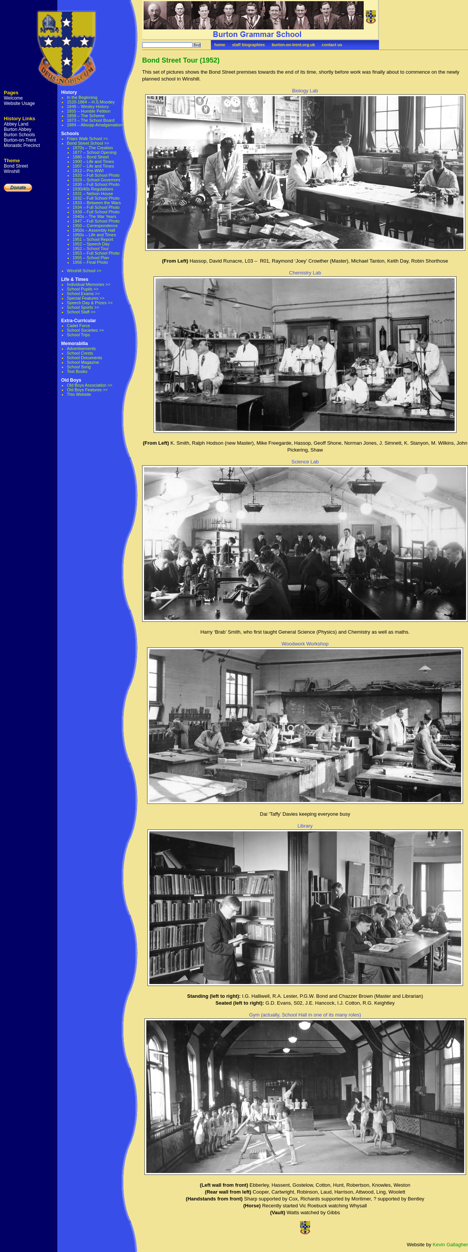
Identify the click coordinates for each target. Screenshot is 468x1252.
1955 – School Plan (91, 257)
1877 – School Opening (95, 152)
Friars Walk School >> (87, 138)
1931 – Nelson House (93, 193)
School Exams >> (83, 293)
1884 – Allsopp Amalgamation (94, 125)
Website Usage (19, 103)
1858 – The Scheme (86, 115)
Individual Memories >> (88, 284)
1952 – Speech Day (91, 244)
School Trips (78, 334)
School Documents (84, 357)
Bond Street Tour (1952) (181, 60)
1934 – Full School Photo (96, 207)
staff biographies (248, 44)
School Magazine (83, 362)
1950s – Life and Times (94, 234)
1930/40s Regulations (93, 189)
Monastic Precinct (22, 145)
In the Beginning (82, 97)
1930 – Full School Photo (96, 184)
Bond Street (16, 166)
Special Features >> (85, 298)
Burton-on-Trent (20, 140)
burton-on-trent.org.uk (293, 44)
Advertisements (81, 348)
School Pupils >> (83, 289)
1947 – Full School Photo (96, 221)
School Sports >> (83, 307)
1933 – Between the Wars (97, 202)
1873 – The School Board (91, 120)
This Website (79, 394)
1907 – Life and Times (93, 166)
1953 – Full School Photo (96, 253)
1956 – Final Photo (90, 262)
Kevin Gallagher (450, 1244)
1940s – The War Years (94, 216)
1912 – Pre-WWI (88, 170)
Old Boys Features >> (87, 389)
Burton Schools (19, 134)
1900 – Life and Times (93, 161)
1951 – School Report (93, 239)
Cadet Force (78, 325)
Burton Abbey (17, 129)
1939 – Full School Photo (96, 212)
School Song (79, 367)
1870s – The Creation (93, 147)
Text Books (77, 371)
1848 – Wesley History (88, 106)
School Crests (80, 353)
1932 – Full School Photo (96, 198)
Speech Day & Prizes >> (90, 302)
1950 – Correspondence (95, 225)
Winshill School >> (84, 270)
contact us (332, 44)
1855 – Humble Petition (88, 111)
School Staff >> (81, 312)
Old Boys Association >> (89, 385)
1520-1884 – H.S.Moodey (91, 102)
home (219, 44)
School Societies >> (85, 330)
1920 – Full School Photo (96, 175)
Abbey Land (16, 124)
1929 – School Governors (96, 179)
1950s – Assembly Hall (94, 230)
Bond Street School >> (88, 143)
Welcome (13, 98)
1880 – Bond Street (91, 157)
